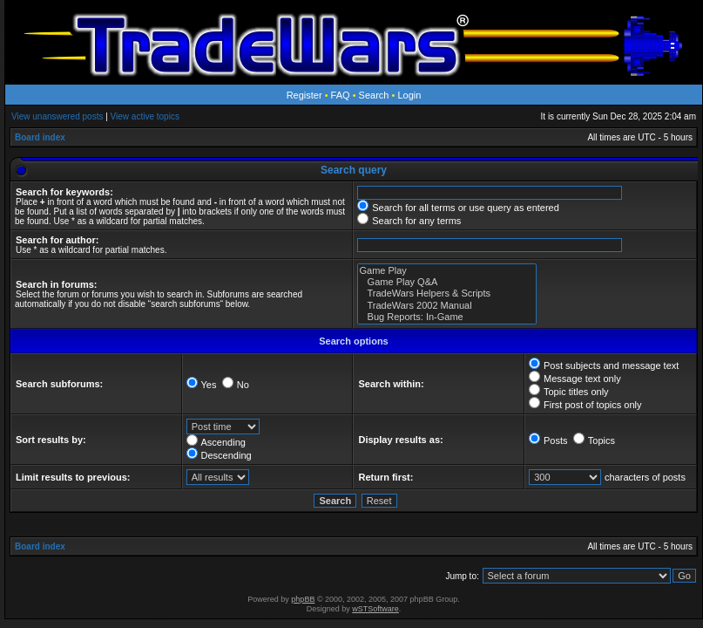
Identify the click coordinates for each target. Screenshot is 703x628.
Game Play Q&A (447, 282)
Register (304, 95)
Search (374, 95)
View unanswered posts (57, 116)
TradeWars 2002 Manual (447, 305)
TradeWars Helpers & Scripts (447, 293)
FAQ (340, 95)
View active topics (145, 116)
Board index (40, 137)
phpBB (302, 599)
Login (409, 95)
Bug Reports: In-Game (447, 317)
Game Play (447, 270)
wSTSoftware (375, 608)
